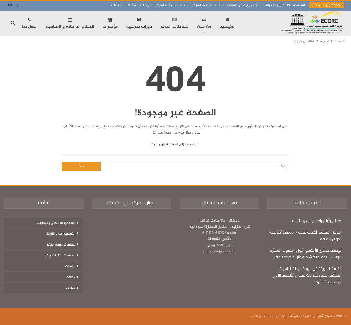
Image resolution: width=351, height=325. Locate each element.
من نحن (204, 24)
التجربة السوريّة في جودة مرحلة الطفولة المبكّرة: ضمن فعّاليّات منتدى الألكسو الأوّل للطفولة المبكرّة (307, 275)
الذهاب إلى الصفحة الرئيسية (175, 144)
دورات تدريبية (139, 24)
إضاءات (116, 5)
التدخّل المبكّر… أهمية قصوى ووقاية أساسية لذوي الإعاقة (305, 235)
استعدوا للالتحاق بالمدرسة (284, 5)
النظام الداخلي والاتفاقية (70, 24)
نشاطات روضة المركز (207, 5)
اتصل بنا (30, 24)
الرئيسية (227, 24)
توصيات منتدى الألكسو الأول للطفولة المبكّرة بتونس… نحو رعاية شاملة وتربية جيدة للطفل (305, 254)
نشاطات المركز (174, 24)
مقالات (131, 5)
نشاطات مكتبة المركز (171, 5)
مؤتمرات (110, 24)
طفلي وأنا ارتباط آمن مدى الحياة (316, 220)
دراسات (145, 5)
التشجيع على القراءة (243, 5)
